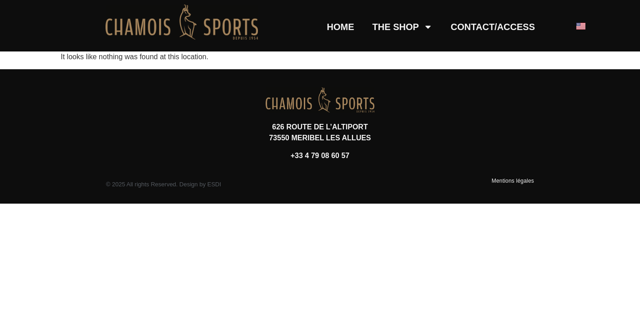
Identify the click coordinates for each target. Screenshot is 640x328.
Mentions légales (513, 181)
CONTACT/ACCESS (493, 27)
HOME (340, 27)
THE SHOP (403, 27)
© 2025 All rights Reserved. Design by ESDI (163, 184)
